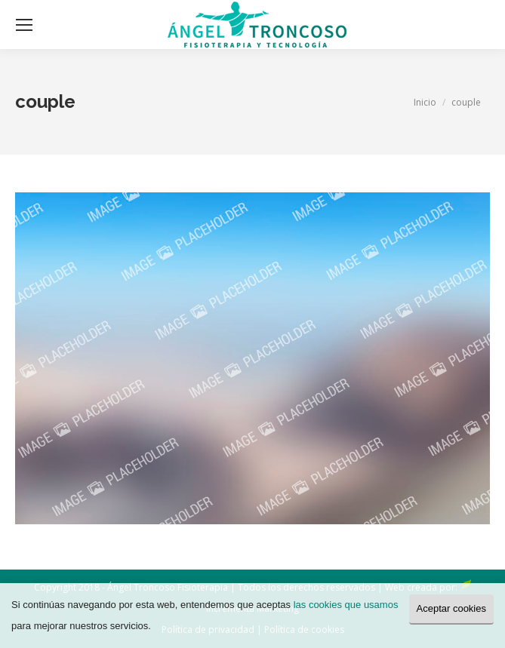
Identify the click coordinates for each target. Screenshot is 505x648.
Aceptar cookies (452, 608)
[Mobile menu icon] (24, 25)
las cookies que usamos (346, 604)
